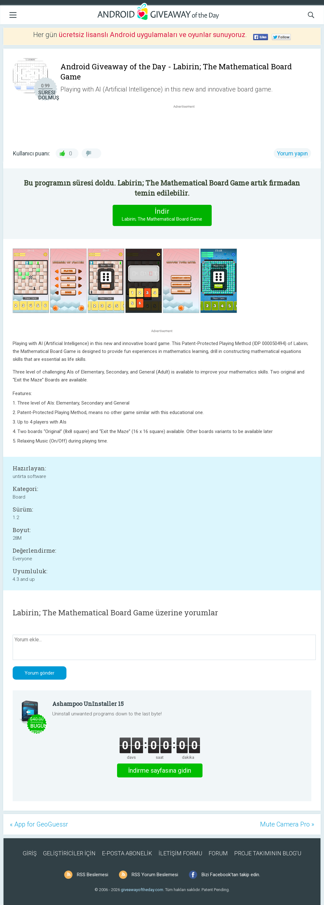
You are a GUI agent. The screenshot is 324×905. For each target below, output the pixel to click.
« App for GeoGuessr (39, 824)
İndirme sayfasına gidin (159, 770)
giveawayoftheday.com (142, 889)
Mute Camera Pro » (287, 824)
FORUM (218, 853)
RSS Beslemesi (92, 874)
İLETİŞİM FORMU (180, 853)
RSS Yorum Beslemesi (155, 874)
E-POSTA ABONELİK (127, 853)
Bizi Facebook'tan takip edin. (231, 874)
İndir (162, 215)
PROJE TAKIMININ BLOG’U (267, 853)
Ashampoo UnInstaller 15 (88, 703)
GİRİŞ (30, 853)
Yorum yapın (292, 153)
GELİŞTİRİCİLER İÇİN (69, 853)
